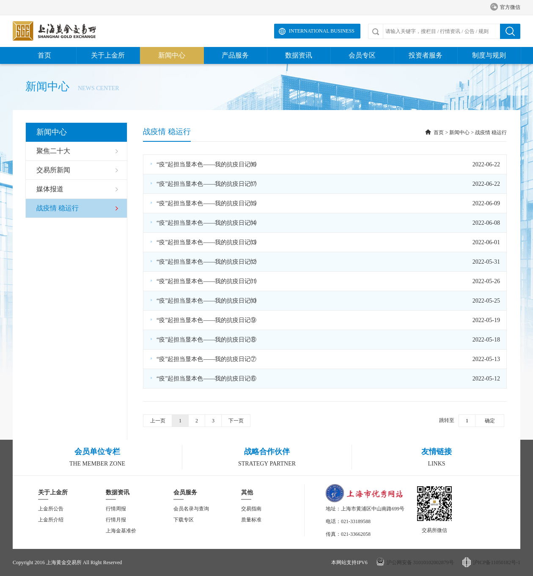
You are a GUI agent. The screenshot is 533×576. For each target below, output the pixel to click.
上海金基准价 (121, 531)
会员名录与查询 (191, 509)
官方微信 (505, 7)
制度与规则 (489, 55)
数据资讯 (298, 55)
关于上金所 (108, 55)
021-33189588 (356, 521)
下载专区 (183, 520)
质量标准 (251, 520)
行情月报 (116, 520)
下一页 (236, 421)
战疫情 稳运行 (491, 132)
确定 (490, 421)
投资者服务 (425, 55)
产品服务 (235, 55)
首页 (44, 55)
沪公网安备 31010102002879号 (420, 562)
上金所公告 (50, 509)
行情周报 (116, 509)
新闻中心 (171, 55)
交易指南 (251, 509)
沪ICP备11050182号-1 (496, 562)
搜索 (510, 31)
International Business (321, 31)
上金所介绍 (50, 520)
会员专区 (362, 55)
